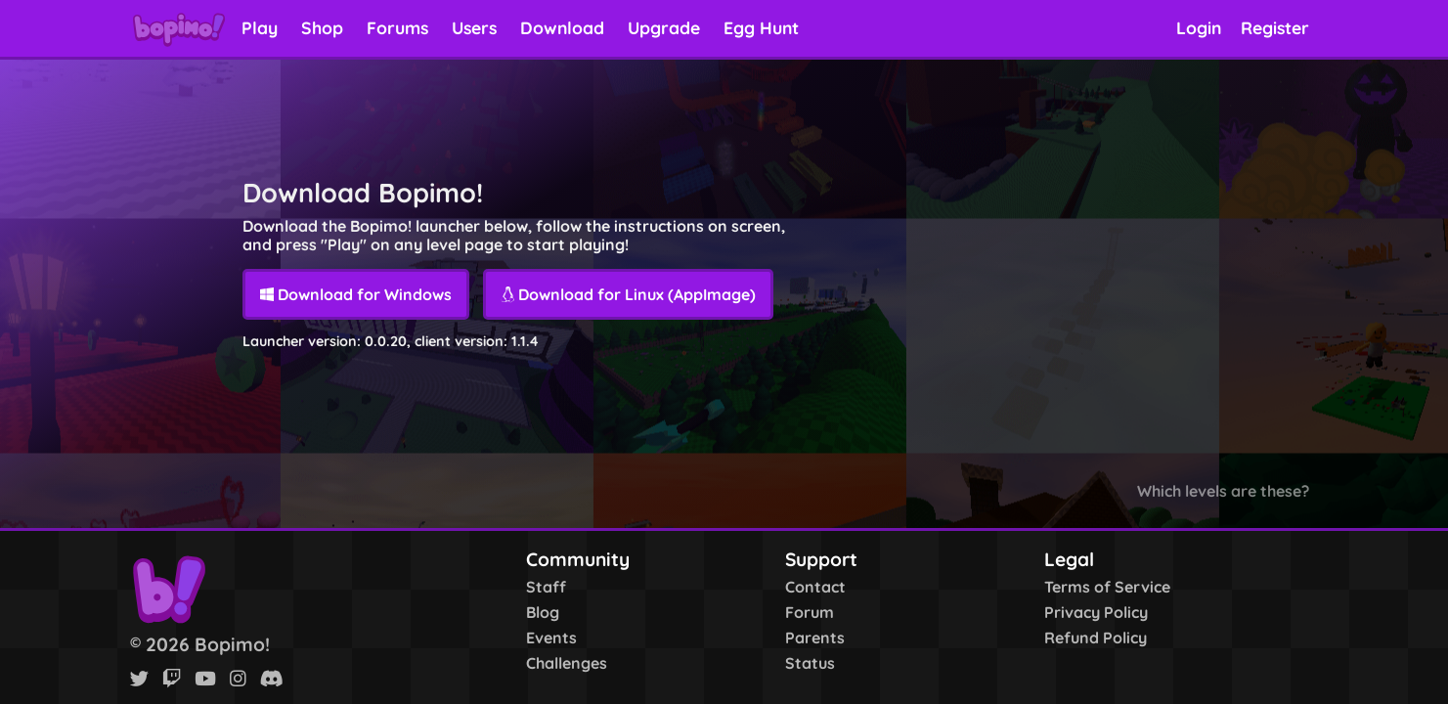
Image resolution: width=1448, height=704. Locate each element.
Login (1198, 27)
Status (810, 663)
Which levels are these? (1223, 491)
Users (474, 27)
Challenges (566, 663)
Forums (397, 27)
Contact (815, 586)
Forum (809, 612)
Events (551, 637)
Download (562, 27)
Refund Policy (1095, 637)
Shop (322, 27)
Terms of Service (1107, 586)
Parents (815, 637)
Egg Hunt (761, 27)
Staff (546, 586)
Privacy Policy (1096, 612)
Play (259, 27)
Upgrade (664, 27)
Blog (542, 612)
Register (1275, 27)
